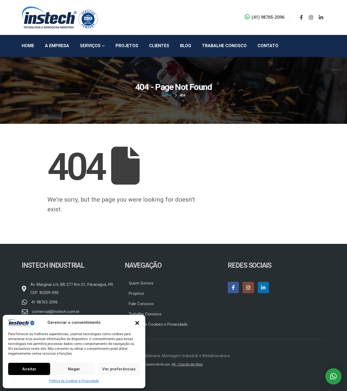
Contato (268, 45)
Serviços (90, 45)
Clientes (159, 45)
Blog (185, 45)
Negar (74, 369)
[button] (137, 322)
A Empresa (57, 45)
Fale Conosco (141, 303)
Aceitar (29, 369)
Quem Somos (141, 283)
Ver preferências (119, 369)
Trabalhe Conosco (224, 45)
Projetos (126, 45)
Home (28, 45)
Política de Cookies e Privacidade (74, 381)
